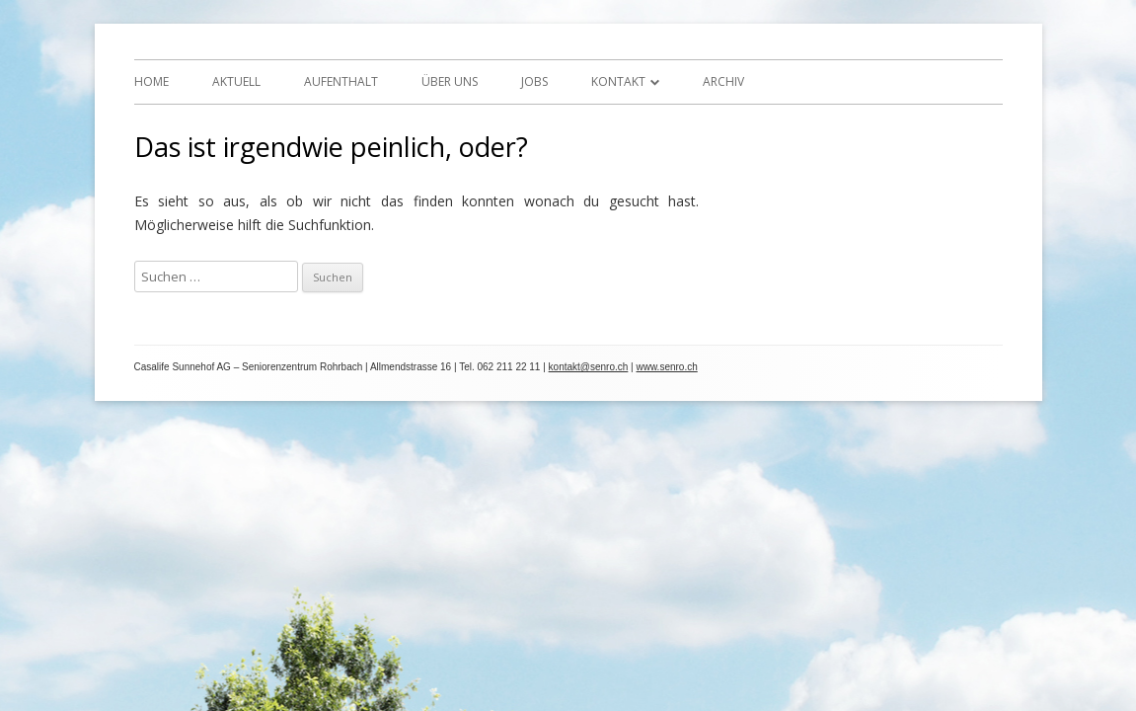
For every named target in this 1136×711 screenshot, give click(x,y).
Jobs (534, 81)
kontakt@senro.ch (589, 366)
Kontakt (618, 81)
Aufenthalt (341, 81)
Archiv (723, 81)
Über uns (449, 81)
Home (151, 81)
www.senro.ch (667, 366)
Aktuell (236, 81)
